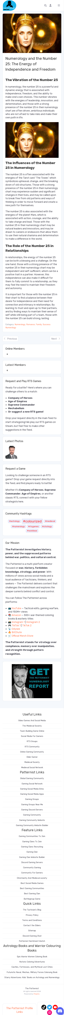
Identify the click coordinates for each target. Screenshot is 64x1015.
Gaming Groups (32, 799)
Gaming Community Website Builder (32, 825)
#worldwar (32, 530)
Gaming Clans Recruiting (32, 847)
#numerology (18, 526)
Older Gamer (32, 757)
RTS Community (32, 747)
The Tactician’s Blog (32, 910)
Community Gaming (32, 867)
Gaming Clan (32, 852)
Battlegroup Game (32, 899)
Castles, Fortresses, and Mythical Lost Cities (32, 967)
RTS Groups (32, 741)
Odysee (16, 628)
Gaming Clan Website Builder (32, 857)
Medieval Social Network (32, 767)
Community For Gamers (32, 873)
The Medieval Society (32, 726)
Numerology (20, 324)
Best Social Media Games (32, 883)
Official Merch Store (22, 635)
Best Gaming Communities (32, 888)
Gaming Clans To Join (32, 841)
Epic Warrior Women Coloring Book (32, 957)
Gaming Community (32, 815)
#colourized (32, 521)
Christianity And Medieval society (32, 878)
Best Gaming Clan (32, 893)
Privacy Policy (32, 915)
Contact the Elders (32, 925)
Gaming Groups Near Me (32, 804)
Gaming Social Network (32, 784)
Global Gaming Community (32, 778)
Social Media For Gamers (32, 736)
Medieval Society (32, 762)
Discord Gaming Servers (32, 862)
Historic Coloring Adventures (32, 962)
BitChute (17, 632)
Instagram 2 (33, 622)
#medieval (50, 521)
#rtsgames (33, 526)
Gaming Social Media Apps (32, 794)
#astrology (14, 521)
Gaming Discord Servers (32, 810)
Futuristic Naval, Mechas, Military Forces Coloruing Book (32, 972)
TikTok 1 (16, 625)
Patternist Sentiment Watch (32, 941)
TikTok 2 (27, 625)
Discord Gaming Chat (32, 936)
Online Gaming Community (32, 752)
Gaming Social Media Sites (32, 789)
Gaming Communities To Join (32, 836)
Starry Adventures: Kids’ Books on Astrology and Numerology (32, 977)
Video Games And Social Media (32, 720)
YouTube (16, 608)
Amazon (16, 615)
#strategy (47, 526)
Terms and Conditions (32, 920)
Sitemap (32, 930)
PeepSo (37, 994)
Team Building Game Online (32, 731)
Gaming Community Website (32, 820)
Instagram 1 (18, 622)
